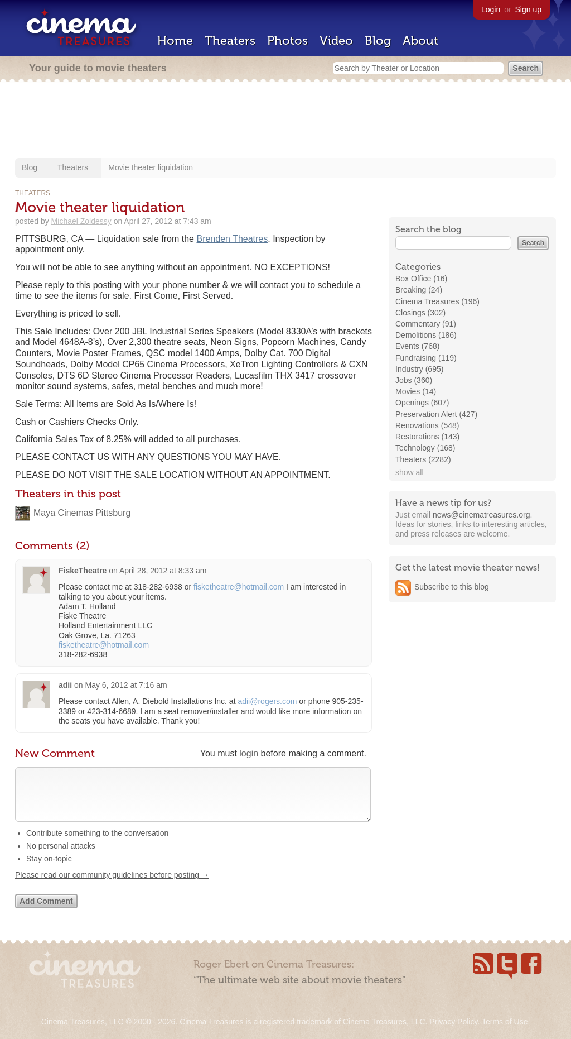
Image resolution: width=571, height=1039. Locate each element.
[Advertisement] (285, 121)
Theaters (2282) (423, 459)
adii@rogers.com (267, 701)
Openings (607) (422, 402)
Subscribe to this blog (451, 586)
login (248, 753)
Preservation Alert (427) (436, 414)
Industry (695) (419, 369)
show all (409, 472)
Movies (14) (415, 391)
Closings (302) (420, 312)
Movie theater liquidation (150, 167)
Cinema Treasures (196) (437, 301)
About (420, 40)
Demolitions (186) (426, 335)
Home (175, 40)
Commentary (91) (425, 323)
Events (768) (417, 346)
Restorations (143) (427, 436)
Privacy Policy (453, 1021)
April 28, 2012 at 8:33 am (162, 570)
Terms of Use (505, 1021)
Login (490, 9)
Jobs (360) (413, 380)
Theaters (230, 40)
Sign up (528, 9)
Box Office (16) (421, 278)
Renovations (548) (427, 425)
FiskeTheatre (83, 570)
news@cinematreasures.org (481, 514)
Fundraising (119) (426, 357)
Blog (378, 40)
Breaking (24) (418, 289)
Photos (287, 40)
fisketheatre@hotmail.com (238, 586)
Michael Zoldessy (81, 221)
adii (65, 685)
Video (336, 40)
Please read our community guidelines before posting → (112, 886)
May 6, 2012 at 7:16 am (126, 685)
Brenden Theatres (232, 238)
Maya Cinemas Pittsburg (81, 513)
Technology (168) (425, 447)
